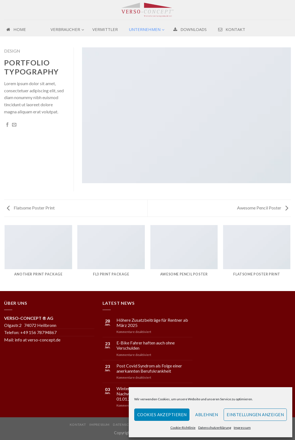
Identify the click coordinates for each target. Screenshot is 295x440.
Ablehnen (206, 414)
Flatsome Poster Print (31, 207)
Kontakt (78, 424)
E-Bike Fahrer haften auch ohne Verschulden (145, 345)
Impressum (242, 427)
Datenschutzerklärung (214, 427)
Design (12, 50)
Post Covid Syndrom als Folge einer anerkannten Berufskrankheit (149, 368)
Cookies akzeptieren (162, 414)
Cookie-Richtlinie (182, 427)
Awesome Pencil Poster (262, 207)
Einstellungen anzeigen (255, 414)
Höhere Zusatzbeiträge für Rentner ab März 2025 (152, 322)
